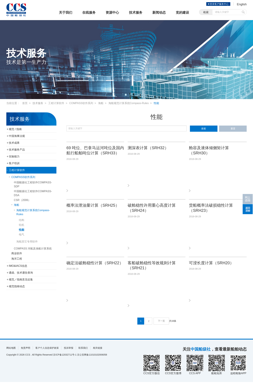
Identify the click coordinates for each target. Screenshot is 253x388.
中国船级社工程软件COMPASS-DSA (33, 193)
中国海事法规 (17, 136)
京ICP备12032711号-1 (64, 360)
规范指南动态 (17, 286)
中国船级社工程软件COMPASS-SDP (33, 184)
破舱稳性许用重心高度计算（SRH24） (152, 210)
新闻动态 (159, 12)
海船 (100, 103)
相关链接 (97, 354)
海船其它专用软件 (27, 241)
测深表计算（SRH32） (148, 148)
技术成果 (14, 142)
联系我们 (83, 354)
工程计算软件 (56, 103)
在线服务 (89, 12)
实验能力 (14, 156)
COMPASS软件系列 (81, 103)
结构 (21, 220)
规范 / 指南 (15, 129)
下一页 (161, 327)
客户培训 (14, 163)
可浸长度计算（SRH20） (211, 267)
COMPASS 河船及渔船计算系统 (33, 248)
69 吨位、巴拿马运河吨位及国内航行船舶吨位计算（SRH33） (95, 150)
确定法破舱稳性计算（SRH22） (94, 267)
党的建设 (182, 12)
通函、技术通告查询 (21, 272)
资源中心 (112, 12)
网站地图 (11, 354)
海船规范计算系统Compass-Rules (128, 103)
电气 (21, 234)
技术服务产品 (17, 149)
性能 (156, 103)
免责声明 (25, 354)
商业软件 (16, 253)
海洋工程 (16, 258)
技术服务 (135, 12)
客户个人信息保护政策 (47, 354)
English (242, 4)
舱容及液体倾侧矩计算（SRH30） (209, 150)
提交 (243, 12)
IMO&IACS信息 (18, 265)
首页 (25, 103)
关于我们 (65, 12)
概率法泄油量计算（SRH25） (92, 207)
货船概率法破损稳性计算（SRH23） (211, 210)
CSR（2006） (22, 200)
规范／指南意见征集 (21, 279)
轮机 (21, 224)
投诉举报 (68, 354)
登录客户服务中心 (219, 4)
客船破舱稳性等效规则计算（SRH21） (152, 269)
